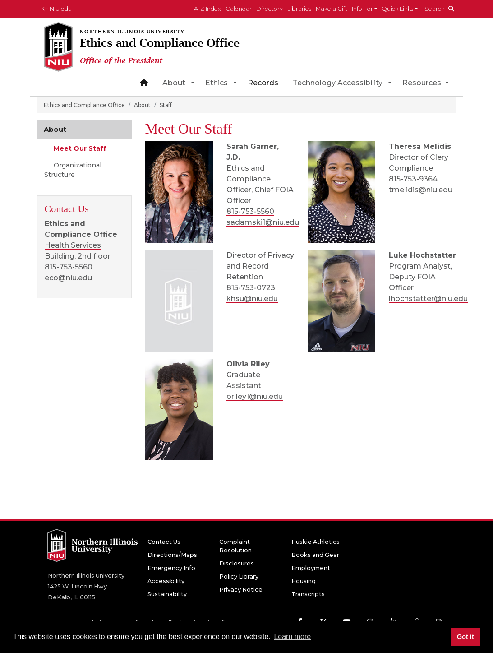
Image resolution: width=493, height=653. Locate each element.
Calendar (239, 8)
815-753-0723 (250, 287)
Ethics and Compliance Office (84, 105)
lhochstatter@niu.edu (428, 298)
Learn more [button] (292, 636)
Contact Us (163, 541)
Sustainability (167, 594)
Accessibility (165, 581)
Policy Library (238, 576)
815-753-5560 (250, 211)
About (173, 83)
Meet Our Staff (79, 148)
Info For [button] (362, 8)
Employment (310, 568)
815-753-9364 (413, 179)
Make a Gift (331, 8)
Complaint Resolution (235, 546)
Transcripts (308, 594)
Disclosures (236, 563)
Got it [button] (465, 636)
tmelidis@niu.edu (420, 189)
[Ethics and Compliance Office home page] (157, 47)
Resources (422, 83)
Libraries (299, 8)
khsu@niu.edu (252, 298)
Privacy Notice (241, 589)
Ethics (216, 83)
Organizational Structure (72, 170)
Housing (303, 581)
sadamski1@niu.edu (262, 222)
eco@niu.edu (68, 277)
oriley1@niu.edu (254, 396)
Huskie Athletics (315, 541)
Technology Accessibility (337, 83)
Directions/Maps (172, 554)
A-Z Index (207, 8)
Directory (269, 8)
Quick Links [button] (397, 8)
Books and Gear (315, 554)
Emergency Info (171, 568)
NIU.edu (57, 8)
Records (263, 83)
